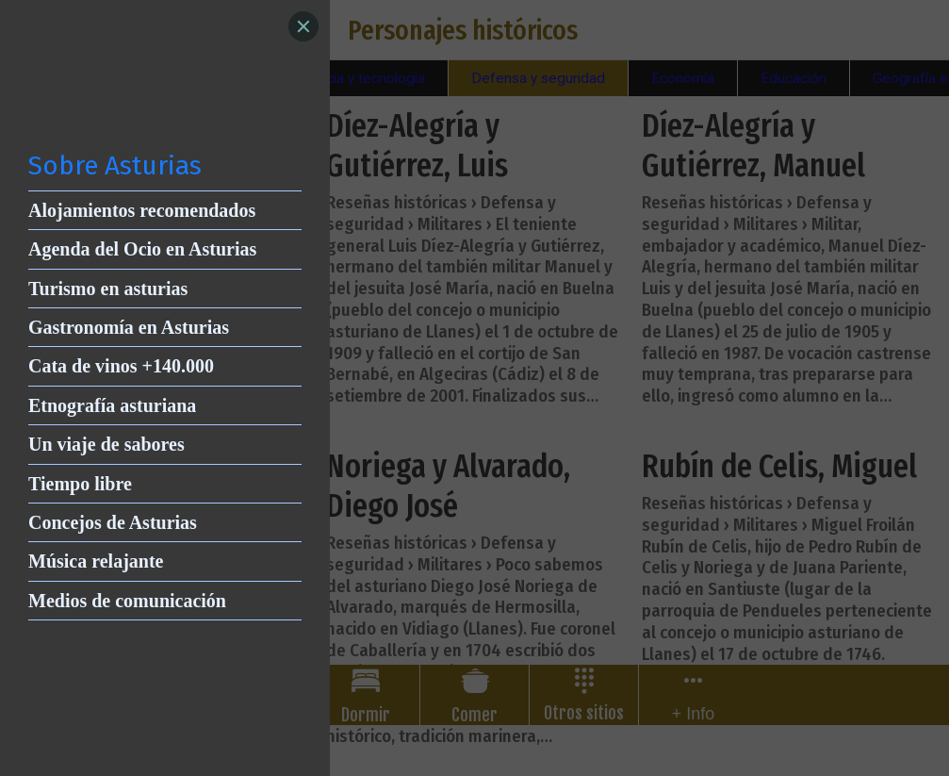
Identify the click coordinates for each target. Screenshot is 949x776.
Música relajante (96, 561)
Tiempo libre (80, 483)
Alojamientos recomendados (141, 210)
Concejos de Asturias (112, 522)
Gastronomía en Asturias (128, 327)
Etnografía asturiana (112, 405)
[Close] (303, 26)
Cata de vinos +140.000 (121, 365)
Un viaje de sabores (106, 444)
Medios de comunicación (127, 600)
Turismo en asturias (108, 288)
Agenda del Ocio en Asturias (142, 249)
